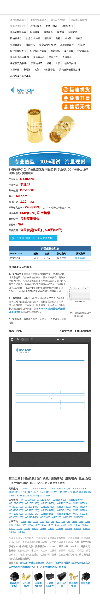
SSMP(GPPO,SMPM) (28, 495)
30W (43, 525)
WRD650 (78, 517)
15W (11, 525)
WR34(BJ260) (80, 507)
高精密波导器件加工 (20, 76)
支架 (37, 69)
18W (17, 525)
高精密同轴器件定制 (69, 69)
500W (43, 528)
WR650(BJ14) (48, 513)
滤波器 (68, 38)
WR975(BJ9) (31, 517)
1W (29, 521)
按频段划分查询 (79, 19)
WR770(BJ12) (80, 513)
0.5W (23, 521)
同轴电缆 (34, 32)
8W (68, 521)
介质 (58, 63)
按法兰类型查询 (58, 19)
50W (70, 525)
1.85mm (43, 488)
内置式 (67, 562)
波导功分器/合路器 (19, 57)
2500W (12, 532)
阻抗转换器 (67, 26)
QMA (42, 492)
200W (12, 528)
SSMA (12, 495)
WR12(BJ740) (76, 500)
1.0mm (24, 488)
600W (51, 528)
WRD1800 (45, 517)
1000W (59, 528)
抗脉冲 (49, 562)
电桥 (58, 38)
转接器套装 (49, 69)
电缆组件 (48, 32)
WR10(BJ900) (28, 500)
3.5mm (76, 488)
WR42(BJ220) (32, 510)
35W (50, 525)
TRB (48, 495)
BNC (17, 492)
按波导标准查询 (38, 19)
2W (42, 521)
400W (35, 528)
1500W (77, 528)
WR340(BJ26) (16, 510)
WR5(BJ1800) (64, 510)
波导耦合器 (39, 57)
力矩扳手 (66, 57)
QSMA (54, 492)
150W (85, 525)
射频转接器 (51, 26)
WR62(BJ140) (32, 513)
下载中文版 (65, 331)
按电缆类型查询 (18, 26)
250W (20, 528)
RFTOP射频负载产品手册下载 (50, 566)
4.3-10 (84, 488)
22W (30, 525)
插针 (49, 63)
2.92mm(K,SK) (64, 488)
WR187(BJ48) (64, 503)
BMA (11, 492)
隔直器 (60, 32)
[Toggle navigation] (91, 7)
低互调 (58, 562)
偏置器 (79, 38)
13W (87, 521)
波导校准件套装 (38, 51)
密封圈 (27, 69)
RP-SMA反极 (65, 492)
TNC (42, 495)
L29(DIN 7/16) (28, 492)
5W (52, 521)
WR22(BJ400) (16, 507)
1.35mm (33, 488)
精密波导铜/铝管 (47, 44)
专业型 (32, 562)
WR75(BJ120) (64, 513)
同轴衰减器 (16, 38)
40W (57, 525)
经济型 (40, 562)
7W (63, 521)
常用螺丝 (14, 69)
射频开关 (30, 44)
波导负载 (68, 51)
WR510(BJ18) (16, 513)
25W (37, 525)
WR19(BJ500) (80, 503)
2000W (86, 528)
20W (24, 525)
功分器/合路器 (33, 38)
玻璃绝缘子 (36, 63)
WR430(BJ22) (48, 510)
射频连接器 (36, 26)
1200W (68, 528)
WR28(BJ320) (48, 507)
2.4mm (51, 488)
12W (81, 521)
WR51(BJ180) (80, 510)
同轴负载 (72, 32)
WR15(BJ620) (32, 503)
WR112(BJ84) (44, 500)
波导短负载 (78, 562)
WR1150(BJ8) (60, 500)
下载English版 (82, 331)
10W (74, 521)
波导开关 (53, 57)
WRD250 (56, 517)
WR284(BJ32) (64, 507)
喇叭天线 (55, 51)
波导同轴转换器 (18, 32)
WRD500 (67, 517)
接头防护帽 (70, 63)
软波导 (81, 44)
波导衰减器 (83, 51)
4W (47, 521)
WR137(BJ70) (16, 503)
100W (77, 525)
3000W (21, 532)
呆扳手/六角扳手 (18, 63)
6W (58, 521)
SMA (75, 492)
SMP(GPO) (85, 492)
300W (27, 528)
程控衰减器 (16, 44)
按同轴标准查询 (18, 19)
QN (48, 492)
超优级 (23, 562)
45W (63, 525)
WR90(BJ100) (16, 517)
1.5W (35, 521)
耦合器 (47, 38)
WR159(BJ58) (48, 503)
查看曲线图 (80, 258)
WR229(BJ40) (32, 507)
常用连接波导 (67, 44)
